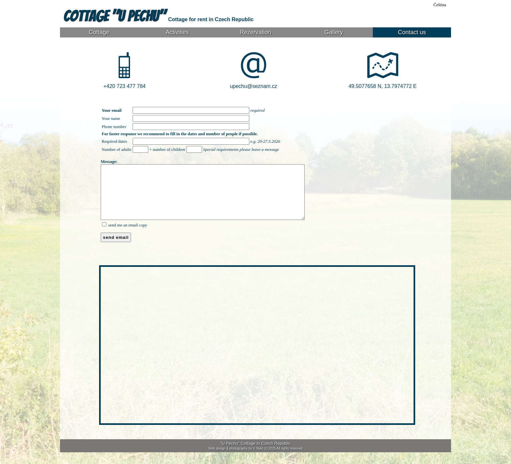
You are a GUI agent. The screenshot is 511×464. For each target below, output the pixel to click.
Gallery (333, 32)
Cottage (99, 32)
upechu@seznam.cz (253, 86)
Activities (177, 32)
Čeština (439, 4)
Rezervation (255, 32)
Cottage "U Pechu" (115, 15)
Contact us (412, 32)
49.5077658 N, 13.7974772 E (382, 86)
